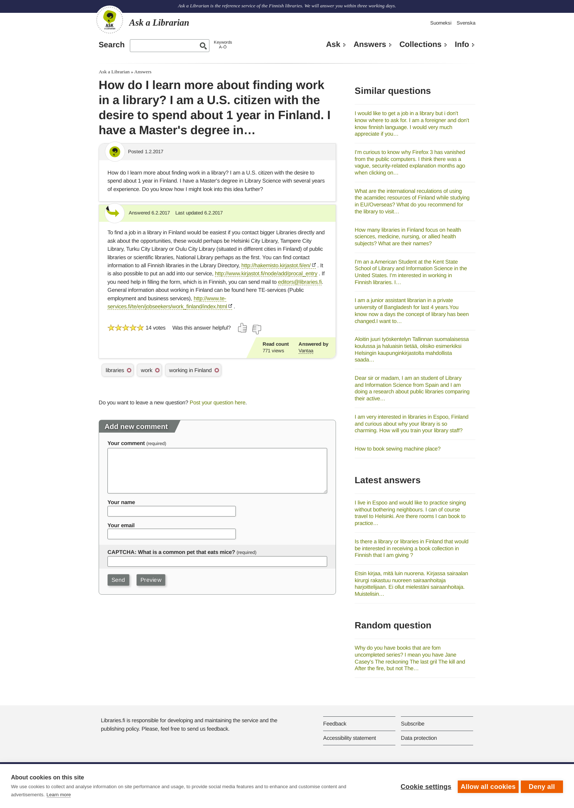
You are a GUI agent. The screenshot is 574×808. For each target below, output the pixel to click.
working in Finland (190, 370)
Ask (333, 44)
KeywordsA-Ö (223, 44)
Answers (370, 44)
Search (112, 44)
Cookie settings (424, 786)
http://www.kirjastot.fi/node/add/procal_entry (266, 273)
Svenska (466, 23)
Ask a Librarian (114, 71)
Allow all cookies (486, 786)
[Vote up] (243, 328)
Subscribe (412, 723)
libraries (115, 370)
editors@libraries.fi (300, 282)
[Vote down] (256, 329)
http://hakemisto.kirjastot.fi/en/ (276, 265)
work (146, 370)
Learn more (59, 794)
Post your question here (217, 402)
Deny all (542, 786)
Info (462, 44)
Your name (121, 502)
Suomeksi (440, 23)
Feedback (334, 723)
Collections (420, 44)
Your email (121, 525)
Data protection (419, 738)
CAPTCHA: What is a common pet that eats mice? (171, 552)
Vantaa (306, 350)
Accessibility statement (349, 738)
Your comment (126, 443)
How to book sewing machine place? (397, 448)
